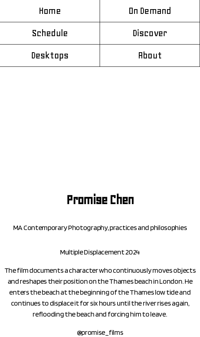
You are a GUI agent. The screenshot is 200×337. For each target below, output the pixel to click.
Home (50, 11)
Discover (150, 33)
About (150, 55)
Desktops (49, 55)
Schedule (50, 33)
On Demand (150, 11)
